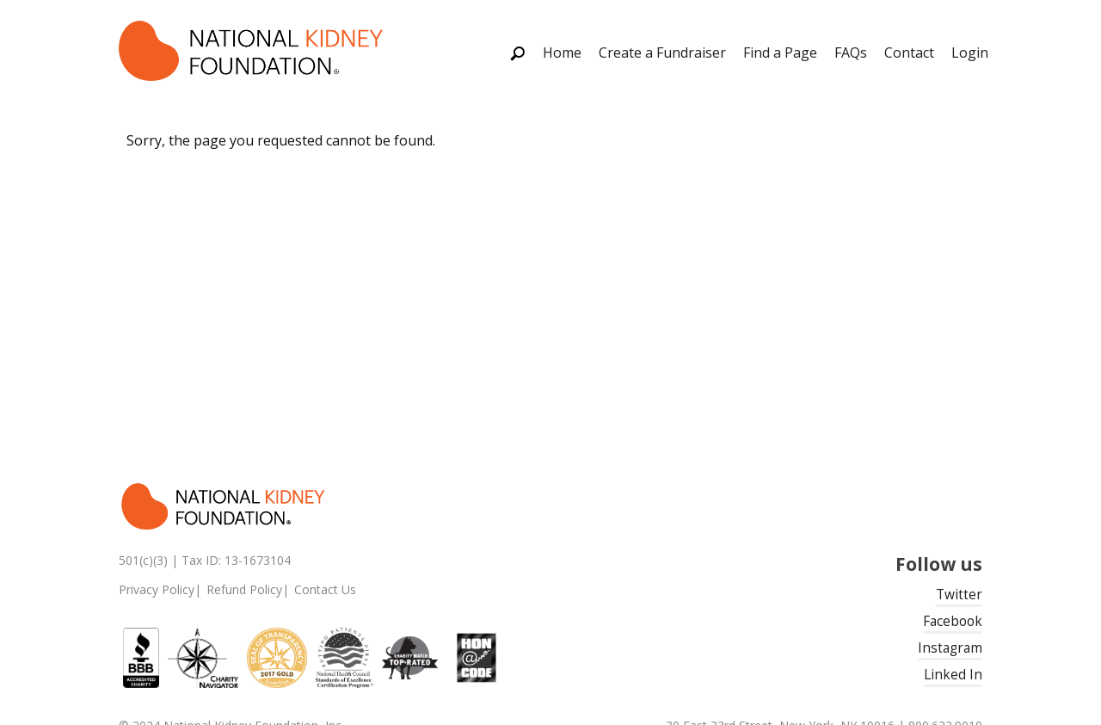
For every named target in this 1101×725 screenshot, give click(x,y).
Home (562, 52)
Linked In (953, 675)
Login (969, 52)
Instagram (950, 648)
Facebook (952, 621)
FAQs (850, 52)
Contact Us (325, 589)
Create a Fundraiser (662, 52)
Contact (909, 52)
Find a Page (780, 52)
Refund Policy (244, 589)
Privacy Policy (156, 589)
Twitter (959, 595)
